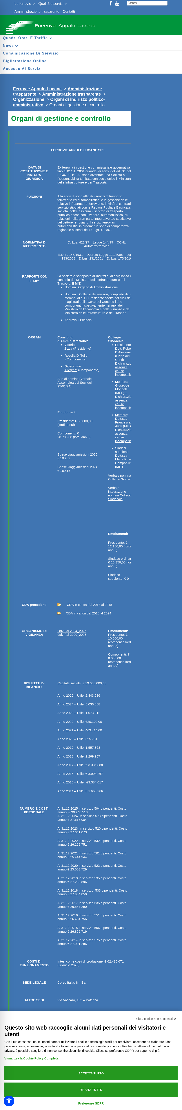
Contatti (69, 11)
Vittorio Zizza (69, 346)
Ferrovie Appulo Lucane (91, 24)
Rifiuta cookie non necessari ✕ (156, 1019)
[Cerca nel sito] (147, 3)
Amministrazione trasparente (37, 11)
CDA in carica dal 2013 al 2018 (84, 605)
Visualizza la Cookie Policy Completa (31, 1058)
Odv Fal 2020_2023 (71, 634)
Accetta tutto (91, 1073)
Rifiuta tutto (91, 1090)
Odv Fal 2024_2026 (71, 631)
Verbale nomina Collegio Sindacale (121, 477)
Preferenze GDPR (91, 1103)
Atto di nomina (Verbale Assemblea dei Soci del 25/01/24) (74, 382)
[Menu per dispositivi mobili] (8, 30)
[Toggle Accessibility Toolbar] (9, 1101)
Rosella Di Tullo (75, 355)
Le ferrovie (23, 3)
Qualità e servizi (51, 3)
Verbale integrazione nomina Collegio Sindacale (120, 493)
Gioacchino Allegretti (72, 368)
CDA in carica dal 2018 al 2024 (84, 613)
